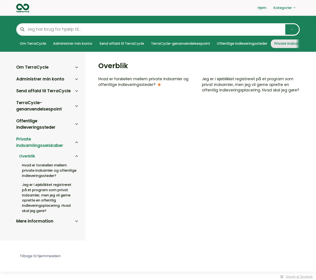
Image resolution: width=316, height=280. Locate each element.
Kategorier (284, 7)
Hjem (262, 7)
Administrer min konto (72, 43)
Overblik (27, 156)
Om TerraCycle (33, 43)
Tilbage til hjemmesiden (40, 256)
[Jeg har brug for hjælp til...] (158, 29)
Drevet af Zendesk (299, 276)
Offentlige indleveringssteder (242, 43)
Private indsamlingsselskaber (39, 142)
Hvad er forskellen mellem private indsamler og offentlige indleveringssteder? (143, 81)
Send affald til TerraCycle (121, 43)
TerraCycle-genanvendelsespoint (180, 43)
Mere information (34, 221)
